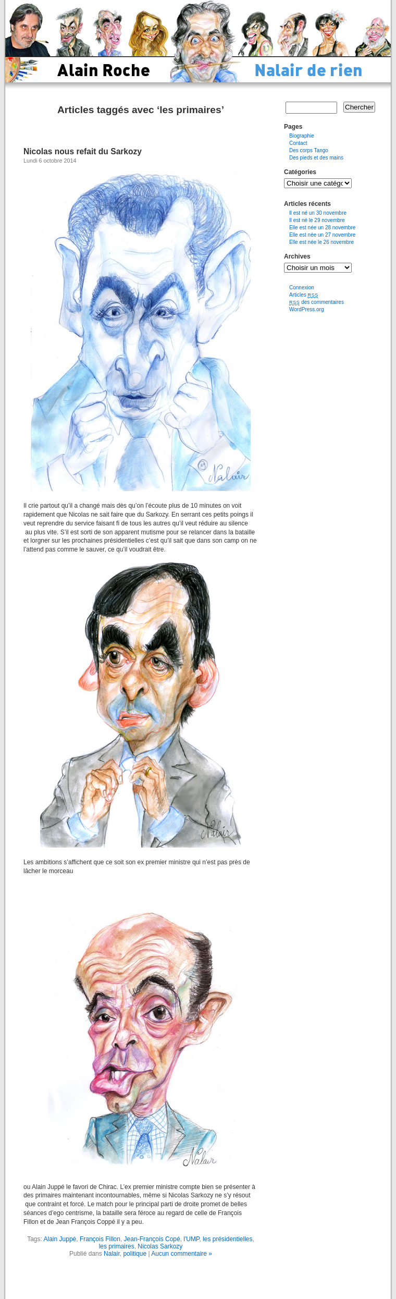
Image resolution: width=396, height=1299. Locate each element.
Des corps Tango (308, 150)
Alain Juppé (60, 1239)
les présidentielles (227, 1239)
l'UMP (191, 1239)
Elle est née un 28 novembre (322, 227)
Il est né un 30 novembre (317, 213)
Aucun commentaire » (181, 1253)
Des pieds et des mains (316, 158)
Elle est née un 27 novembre (322, 235)
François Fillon (100, 1239)
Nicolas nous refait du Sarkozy (82, 151)
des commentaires (316, 302)
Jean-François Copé (152, 1239)
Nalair (112, 1253)
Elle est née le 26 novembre (321, 242)
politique (134, 1253)
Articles (303, 295)
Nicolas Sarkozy (160, 1246)
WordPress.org (306, 309)
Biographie (301, 136)
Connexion (301, 287)
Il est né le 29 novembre (317, 220)
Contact (298, 143)
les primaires (116, 1246)
